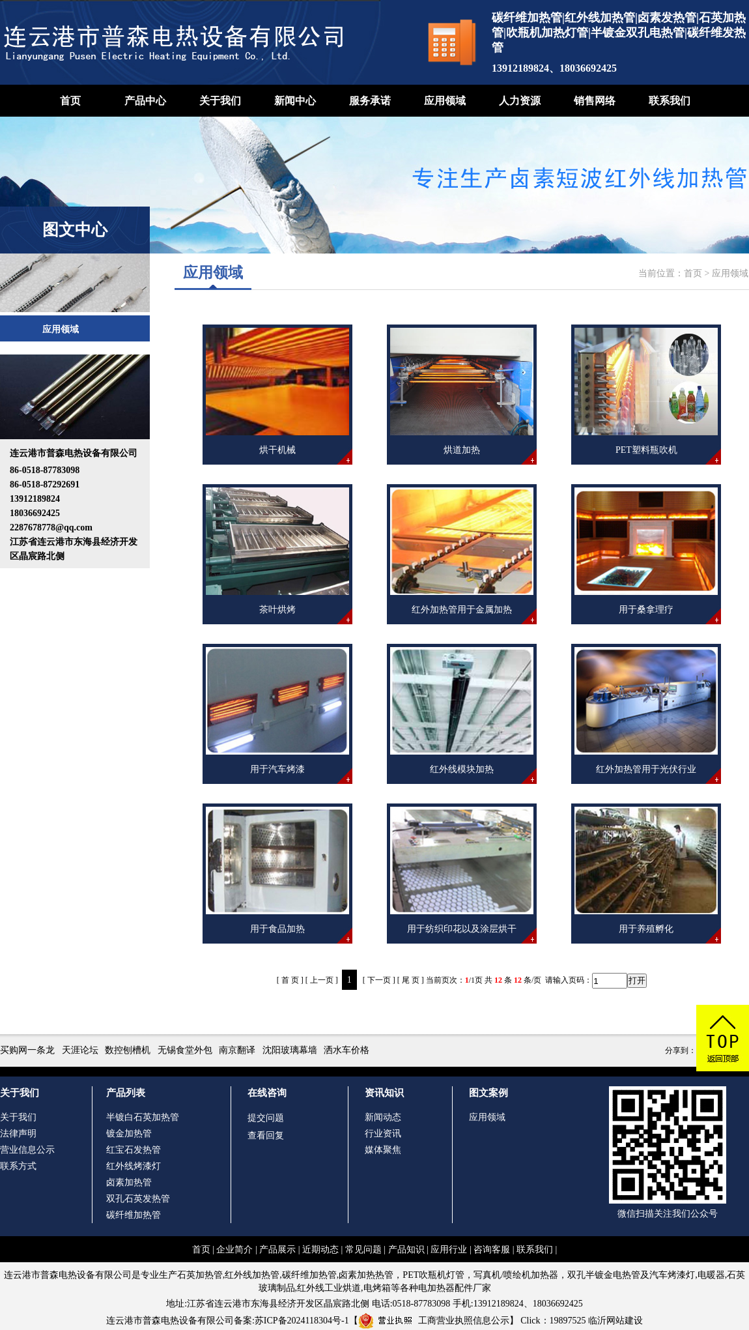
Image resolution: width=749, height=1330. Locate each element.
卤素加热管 (129, 1182)
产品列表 (125, 1093)
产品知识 (406, 1249)
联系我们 (669, 100)
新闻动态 (383, 1117)
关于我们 (220, 100)
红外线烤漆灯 (133, 1166)
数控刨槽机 (127, 1050)
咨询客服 (491, 1249)
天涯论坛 (80, 1050)
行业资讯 (383, 1133)
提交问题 (265, 1118)
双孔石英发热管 (138, 1199)
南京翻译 (237, 1050)
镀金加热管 (129, 1133)
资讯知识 (384, 1093)
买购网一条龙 (27, 1050)
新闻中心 (295, 100)
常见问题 (363, 1249)
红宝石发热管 (133, 1150)
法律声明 (18, 1133)
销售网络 (594, 100)
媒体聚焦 (383, 1150)
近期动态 (320, 1249)
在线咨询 (267, 1093)
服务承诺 (370, 100)
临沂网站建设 (615, 1320)
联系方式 (18, 1166)
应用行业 (449, 1249)
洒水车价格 (346, 1050)
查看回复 (265, 1135)
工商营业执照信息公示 (433, 1320)
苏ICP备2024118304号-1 (302, 1320)
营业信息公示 (27, 1150)
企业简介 (234, 1249)
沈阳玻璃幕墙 (289, 1050)
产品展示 (277, 1249)
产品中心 (145, 100)
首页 (70, 100)
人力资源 (520, 100)
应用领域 (445, 100)
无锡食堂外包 (185, 1050)
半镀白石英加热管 (142, 1117)
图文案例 (488, 1093)
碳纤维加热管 (133, 1215)
